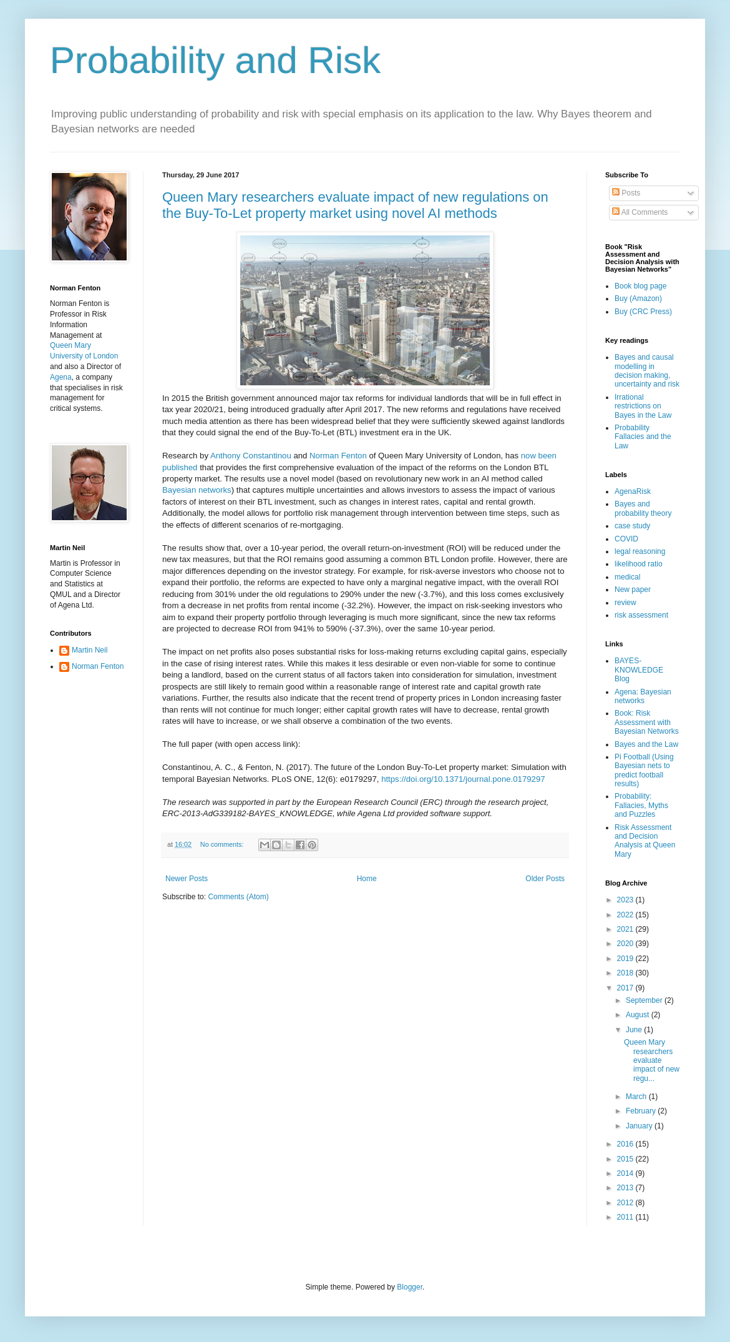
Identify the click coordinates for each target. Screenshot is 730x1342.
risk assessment (641, 615)
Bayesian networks (196, 490)
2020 (626, 943)
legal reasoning (640, 551)
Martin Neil (89, 650)
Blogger (409, 1287)
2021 (626, 929)
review (625, 602)
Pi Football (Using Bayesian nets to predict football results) (644, 770)
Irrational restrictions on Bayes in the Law (643, 406)
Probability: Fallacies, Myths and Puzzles (641, 805)
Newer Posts (186, 878)
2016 (626, 1144)
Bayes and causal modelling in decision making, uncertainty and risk (647, 370)
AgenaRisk (633, 491)
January (640, 1126)
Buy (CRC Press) (643, 311)
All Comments (640, 212)
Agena (61, 377)
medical (627, 577)
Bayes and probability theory (643, 508)
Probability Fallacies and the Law (643, 436)
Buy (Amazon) (638, 298)
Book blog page (640, 286)
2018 (626, 973)
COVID (626, 539)
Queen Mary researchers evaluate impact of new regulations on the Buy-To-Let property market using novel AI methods (355, 205)
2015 (626, 1159)
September (645, 1000)
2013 (626, 1187)
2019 (626, 958)
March (637, 1096)
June (635, 1029)
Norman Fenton (338, 455)
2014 (626, 1173)
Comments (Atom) (238, 896)
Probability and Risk (215, 60)
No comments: (223, 844)
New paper (633, 589)
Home (367, 878)
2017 (626, 988)
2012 (626, 1202)
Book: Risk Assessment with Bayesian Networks (647, 722)
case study (632, 525)
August (638, 1014)
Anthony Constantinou (250, 455)
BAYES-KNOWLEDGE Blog (639, 669)
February (642, 1111)
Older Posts (545, 878)
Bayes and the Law (646, 744)
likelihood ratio (639, 564)
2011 (626, 1217)
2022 (626, 914)
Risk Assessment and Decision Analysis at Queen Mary (645, 841)
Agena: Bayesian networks (643, 696)
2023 (626, 899)
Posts (626, 193)
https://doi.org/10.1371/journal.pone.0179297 (464, 779)
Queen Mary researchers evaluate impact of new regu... (651, 1060)
